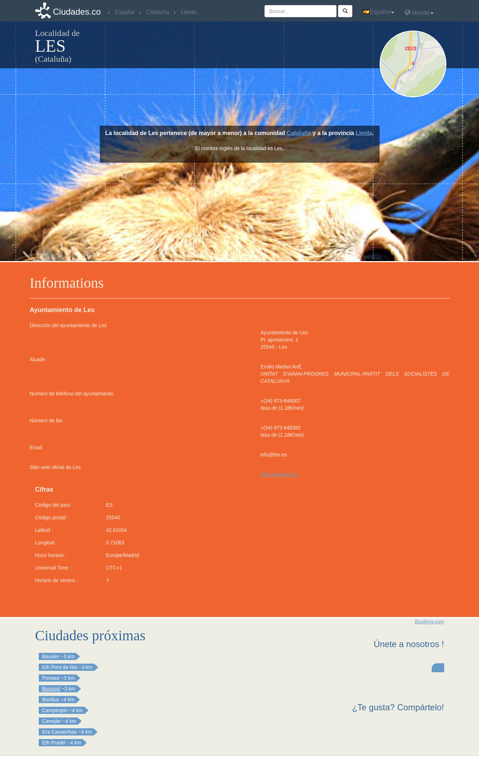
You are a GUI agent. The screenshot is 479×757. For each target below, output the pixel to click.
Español (378, 12)
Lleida (364, 133)
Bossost (51, 689)
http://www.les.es (279, 474)
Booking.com (429, 621)
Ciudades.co (77, 12)
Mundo (419, 12)
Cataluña (299, 133)
